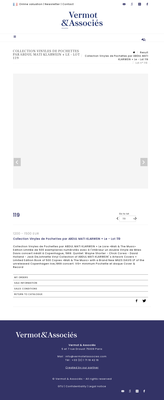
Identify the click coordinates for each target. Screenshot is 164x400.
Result (144, 52)
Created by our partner (82, 367)
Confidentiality (76, 386)
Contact (68, 4)
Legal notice (97, 386)
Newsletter (52, 4)
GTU (60, 386)
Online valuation (30, 4)
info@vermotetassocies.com (86, 356)
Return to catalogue (28, 294)
